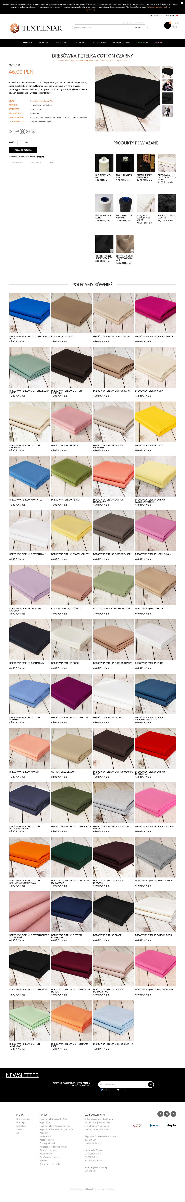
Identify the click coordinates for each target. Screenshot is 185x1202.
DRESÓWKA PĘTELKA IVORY (149, 391)
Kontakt (43, 1160)
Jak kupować (46, 1136)
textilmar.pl (88, 1189)
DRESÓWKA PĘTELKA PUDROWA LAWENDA (25, 610)
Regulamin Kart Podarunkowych (55, 1126)
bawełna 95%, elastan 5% (41, 101)
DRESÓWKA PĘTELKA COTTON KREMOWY (24, 446)
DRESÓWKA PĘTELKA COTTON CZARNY (29, 990)
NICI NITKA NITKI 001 (103, 176)
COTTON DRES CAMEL (62, 336)
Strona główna (23, 1119)
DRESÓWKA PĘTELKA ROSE (65, 445)
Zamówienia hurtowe (50, 1157)
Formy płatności (47, 1143)
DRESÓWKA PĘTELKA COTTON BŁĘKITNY (113, 1044)
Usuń (122, 1089)
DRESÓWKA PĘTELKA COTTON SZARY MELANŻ (112, 827)
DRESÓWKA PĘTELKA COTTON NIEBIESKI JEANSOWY (150, 718)
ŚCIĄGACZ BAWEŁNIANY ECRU (143, 218)
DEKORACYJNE (80, 42)
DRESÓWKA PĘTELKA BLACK (107, 935)
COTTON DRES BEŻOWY (63, 772)
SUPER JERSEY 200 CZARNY (144, 176)
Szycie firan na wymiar (50, 1164)
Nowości (20, 1129)
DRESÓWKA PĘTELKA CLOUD (107, 717)
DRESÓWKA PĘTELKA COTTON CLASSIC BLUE (29, 337)
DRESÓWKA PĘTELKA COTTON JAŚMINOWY (24, 1045)
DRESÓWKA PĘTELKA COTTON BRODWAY (108, 882)
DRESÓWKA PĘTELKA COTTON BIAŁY (27, 554)
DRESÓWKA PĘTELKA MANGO (24, 772)
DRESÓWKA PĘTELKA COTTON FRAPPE (112, 663)
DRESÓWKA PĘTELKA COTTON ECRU (167, 177)
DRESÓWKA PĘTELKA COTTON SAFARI (112, 391)
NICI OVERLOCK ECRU (103, 217)
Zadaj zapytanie (36, 162)
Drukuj (51, 162)
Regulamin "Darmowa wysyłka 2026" (57, 1129)
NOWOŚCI (27, 42)
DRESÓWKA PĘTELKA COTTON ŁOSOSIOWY (108, 501)
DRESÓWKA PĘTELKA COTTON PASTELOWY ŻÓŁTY (150, 501)
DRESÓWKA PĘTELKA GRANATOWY (26, 663)
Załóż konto (170, 16)
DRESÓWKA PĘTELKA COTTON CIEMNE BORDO (70, 991)
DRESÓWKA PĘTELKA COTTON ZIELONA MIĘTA (29, 392)
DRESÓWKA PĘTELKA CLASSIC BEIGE (111, 336)
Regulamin (45, 1122)
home (60, 60)
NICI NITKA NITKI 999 (124, 176)
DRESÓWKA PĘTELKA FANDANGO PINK (154, 990)
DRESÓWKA (69, 60)
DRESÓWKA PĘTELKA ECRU (65, 663)
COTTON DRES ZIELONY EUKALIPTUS (111, 609)
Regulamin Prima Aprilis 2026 (53, 1119)
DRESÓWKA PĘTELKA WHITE (149, 663)
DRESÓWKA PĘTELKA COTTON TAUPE (112, 554)
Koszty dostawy (47, 1139)
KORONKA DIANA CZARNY (166, 217)
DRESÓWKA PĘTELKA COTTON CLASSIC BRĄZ (113, 773)
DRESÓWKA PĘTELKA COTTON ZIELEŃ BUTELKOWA (70, 882)
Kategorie (44, 42)
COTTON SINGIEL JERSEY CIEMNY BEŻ (125, 258)
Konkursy (44, 1132)
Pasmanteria (99, 42)
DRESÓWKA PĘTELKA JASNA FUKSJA (153, 554)
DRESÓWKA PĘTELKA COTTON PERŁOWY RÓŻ (108, 991)
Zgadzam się (90, 10)
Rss (17, 1132)
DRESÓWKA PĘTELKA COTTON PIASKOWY (108, 446)
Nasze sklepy (46, 1153)
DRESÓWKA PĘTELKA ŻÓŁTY (149, 445)
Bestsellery (21, 1126)
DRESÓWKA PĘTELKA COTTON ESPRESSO (66, 392)
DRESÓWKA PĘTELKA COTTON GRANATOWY (66, 936)
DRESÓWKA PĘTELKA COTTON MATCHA (71, 826)
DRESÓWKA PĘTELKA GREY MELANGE (154, 881)
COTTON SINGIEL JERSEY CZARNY (104, 257)
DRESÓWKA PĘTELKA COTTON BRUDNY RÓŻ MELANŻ (29, 936)
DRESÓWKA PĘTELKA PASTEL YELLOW (70, 554)
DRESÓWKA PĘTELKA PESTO (65, 500)
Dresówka (61, 42)
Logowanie (154, 16)
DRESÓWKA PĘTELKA (84, 60)
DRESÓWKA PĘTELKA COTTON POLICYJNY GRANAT (24, 827)
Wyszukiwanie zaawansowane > (133, 23)
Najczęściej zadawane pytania (53, 1146)
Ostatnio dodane (122, 42)
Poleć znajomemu (17, 162)
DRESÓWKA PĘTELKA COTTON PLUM (69, 717)
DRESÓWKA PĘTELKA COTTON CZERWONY (150, 773)
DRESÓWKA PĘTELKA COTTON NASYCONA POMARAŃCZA (24, 882)
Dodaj (107, 1089)
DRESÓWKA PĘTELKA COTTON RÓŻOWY (155, 826)
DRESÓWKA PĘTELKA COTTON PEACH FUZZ (70, 1045)
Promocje (20, 1122)
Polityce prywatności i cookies (158, 7)
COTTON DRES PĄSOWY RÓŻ (66, 609)
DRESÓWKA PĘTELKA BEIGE (149, 609)
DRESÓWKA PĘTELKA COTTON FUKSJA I (155, 336)
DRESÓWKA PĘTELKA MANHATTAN (26, 500)
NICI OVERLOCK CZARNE (124, 217)
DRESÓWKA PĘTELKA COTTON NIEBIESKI (24, 718)
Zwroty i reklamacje (49, 1150)
